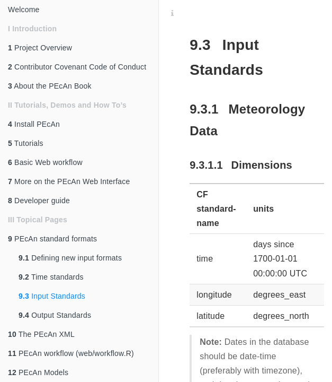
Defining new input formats (70, 258)
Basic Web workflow (45, 162)
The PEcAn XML (41, 334)
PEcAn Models (38, 372)
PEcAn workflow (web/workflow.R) (71, 353)
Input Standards (52, 296)
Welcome (24, 9)
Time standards (51, 277)
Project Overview (40, 48)
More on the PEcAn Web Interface (69, 181)
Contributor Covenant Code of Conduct (77, 67)
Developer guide (39, 200)
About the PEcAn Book (50, 86)
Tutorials (25, 143)
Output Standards (55, 315)
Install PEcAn (34, 124)
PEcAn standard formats (52, 239)
